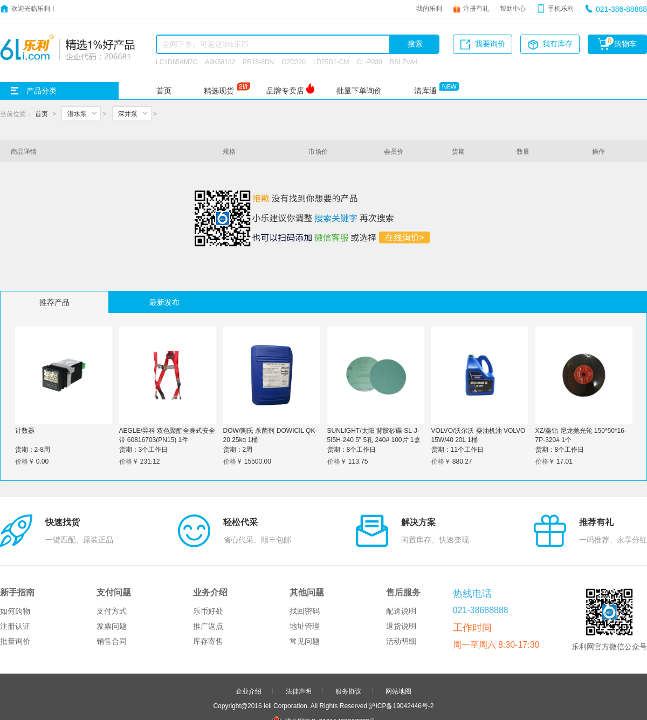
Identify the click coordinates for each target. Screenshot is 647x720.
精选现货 (219, 90)
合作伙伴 (299, 686)
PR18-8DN (258, 61)
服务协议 (348, 640)
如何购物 (15, 560)
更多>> (365, 701)
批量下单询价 (359, 90)
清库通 (425, 90)
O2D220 (293, 61)
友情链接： (276, 701)
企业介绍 (248, 640)
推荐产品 (54, 302)
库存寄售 (208, 590)
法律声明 (299, 640)
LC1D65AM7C (176, 61)
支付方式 (112, 560)
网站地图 (398, 640)
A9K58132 (220, 61)
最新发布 (164, 302)
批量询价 (15, 590)
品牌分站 (318, 701)
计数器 (25, 430)
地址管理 (305, 575)
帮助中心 (513, 8)
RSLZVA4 (404, 61)
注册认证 (15, 575)
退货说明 (401, 575)
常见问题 (305, 590)
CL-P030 (369, 61)
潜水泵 (77, 113)
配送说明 (401, 560)
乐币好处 (208, 560)
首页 (163, 90)
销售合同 (112, 590)
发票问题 (112, 575)
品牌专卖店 (285, 90)
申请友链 (348, 686)
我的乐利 (429, 8)
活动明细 (401, 590)
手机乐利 (561, 8)
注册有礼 (476, 8)
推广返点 (208, 575)
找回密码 (305, 560)
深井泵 (127, 113)
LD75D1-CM (331, 61)
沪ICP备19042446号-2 (401, 654)
